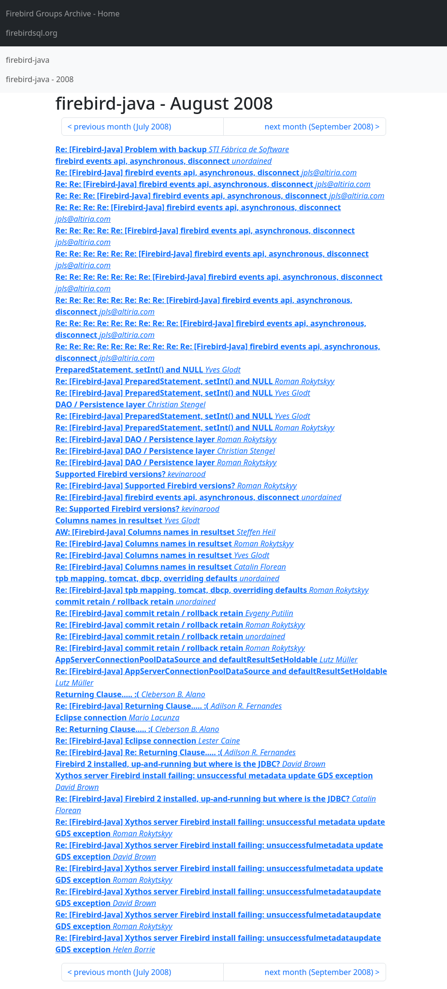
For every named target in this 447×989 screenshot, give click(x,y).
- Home (63, 13)
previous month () (122, 126)
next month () (319, 126)
